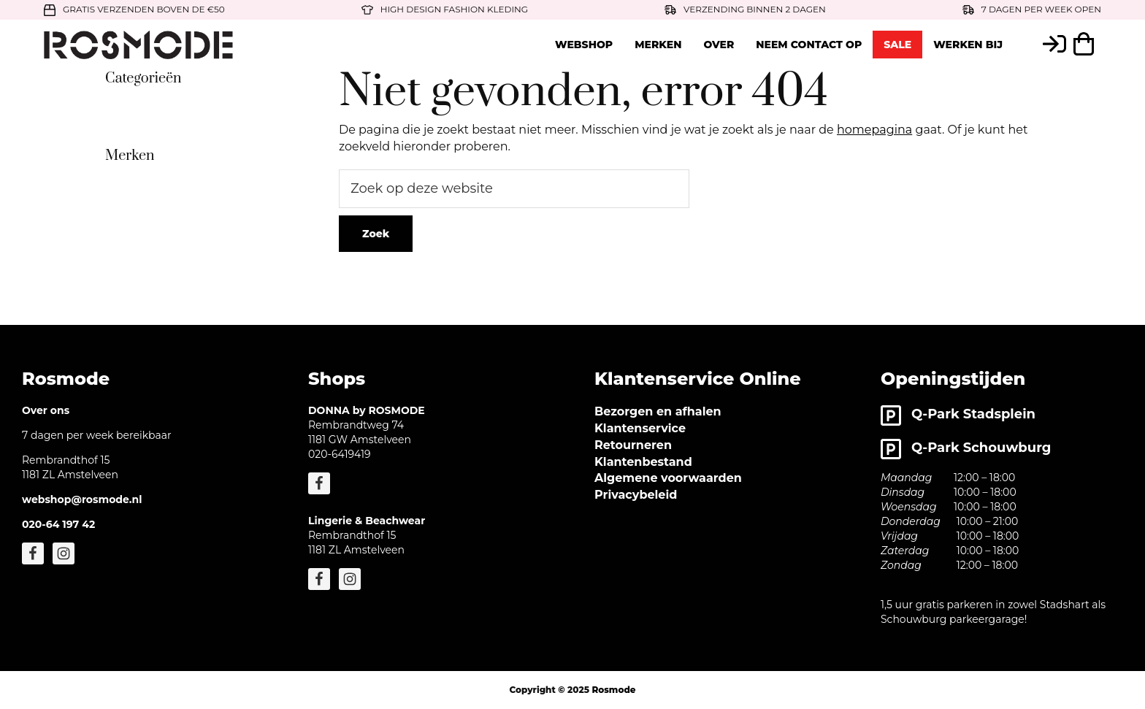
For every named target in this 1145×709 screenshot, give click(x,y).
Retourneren (633, 445)
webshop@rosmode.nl (82, 499)
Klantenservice (640, 428)
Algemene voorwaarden (668, 478)
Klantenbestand (643, 462)
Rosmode (613, 689)
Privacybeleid (635, 495)
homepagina (874, 130)
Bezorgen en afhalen (657, 411)
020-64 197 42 (58, 524)
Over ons (45, 410)
